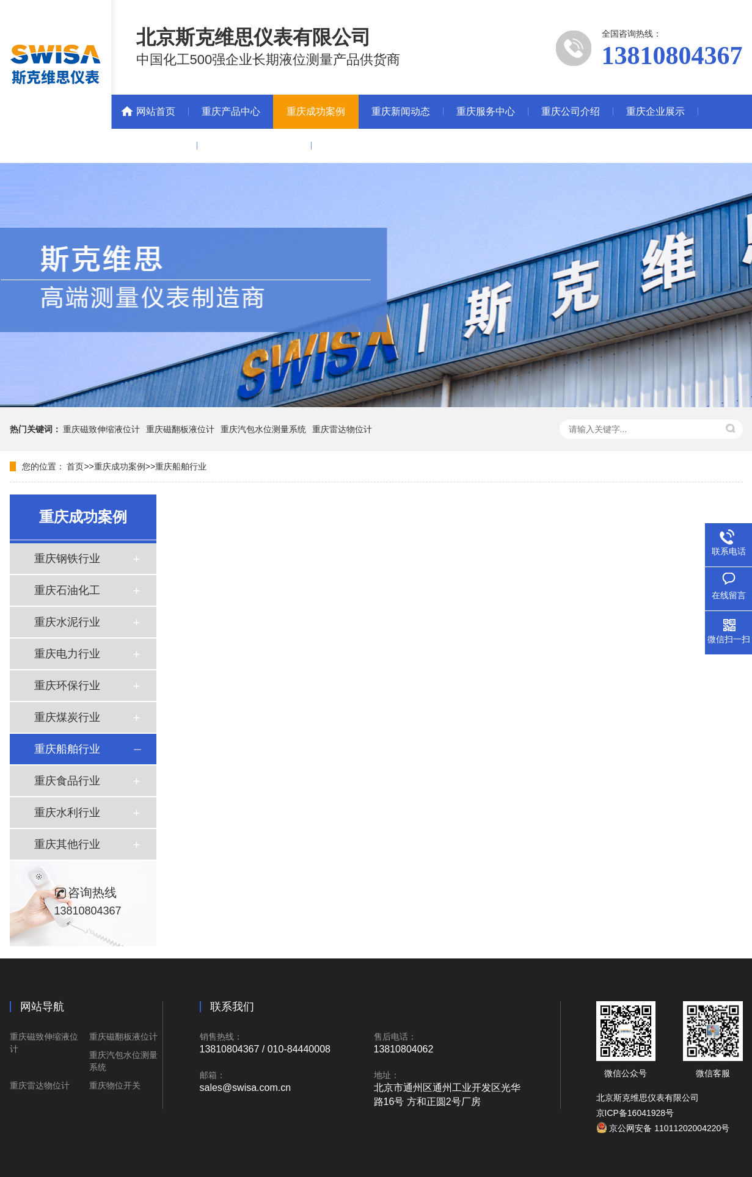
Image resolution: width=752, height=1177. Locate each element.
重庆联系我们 (154, 145)
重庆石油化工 (67, 590)
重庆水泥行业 (67, 622)
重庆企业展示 (655, 111)
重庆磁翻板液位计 (180, 429)
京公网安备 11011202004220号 (663, 1128)
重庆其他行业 (67, 844)
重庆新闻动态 (400, 111)
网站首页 (155, 111)
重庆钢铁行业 (67, 558)
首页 (75, 466)
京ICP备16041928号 (635, 1113)
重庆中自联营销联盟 (254, 145)
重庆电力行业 (67, 654)
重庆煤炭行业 (67, 717)
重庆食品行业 (67, 781)
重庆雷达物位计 (342, 429)
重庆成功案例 (316, 111)
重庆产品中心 (231, 111)
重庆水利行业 (67, 812)
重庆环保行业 (67, 685)
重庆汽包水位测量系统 (263, 429)
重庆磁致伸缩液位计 (101, 429)
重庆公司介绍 (570, 111)
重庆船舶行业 (180, 466)
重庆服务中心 (485, 111)
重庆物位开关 (115, 1085)
